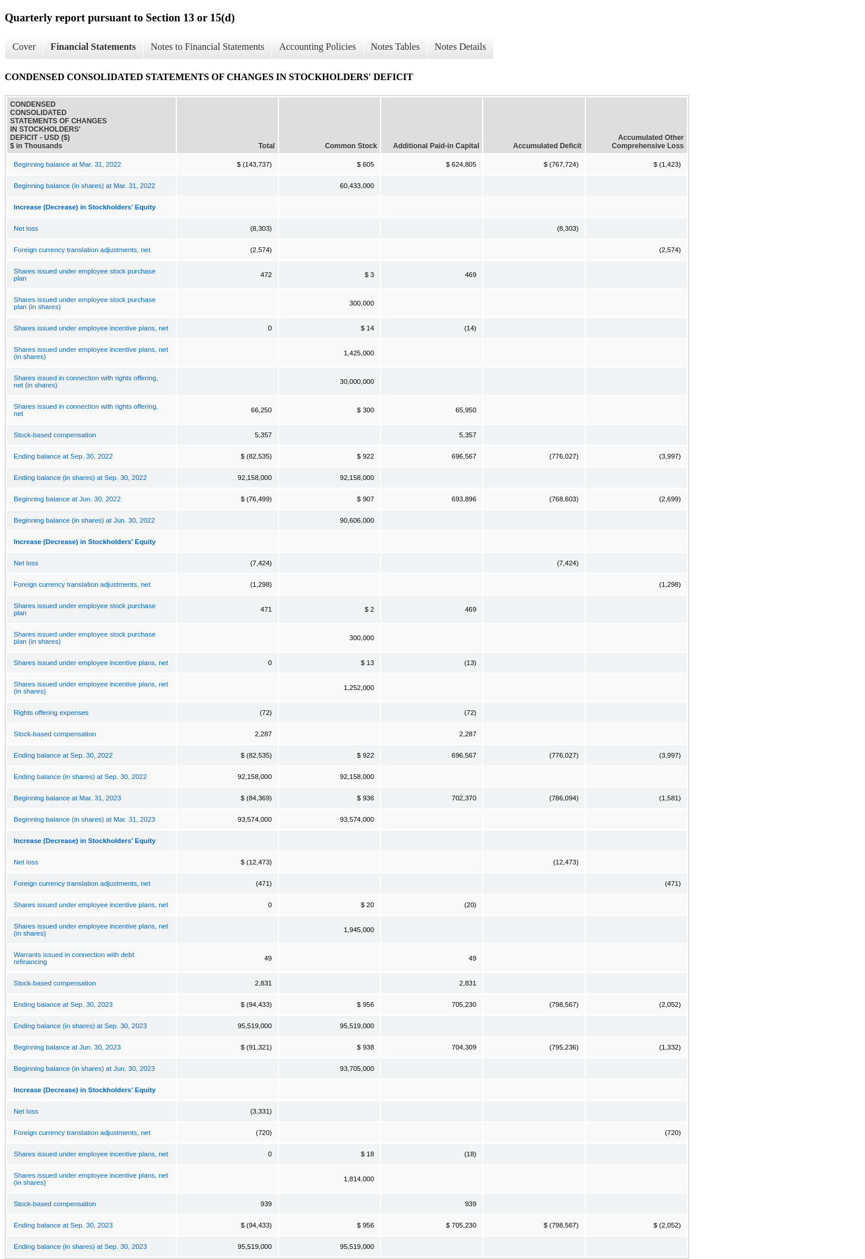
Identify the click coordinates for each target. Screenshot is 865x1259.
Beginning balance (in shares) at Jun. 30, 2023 (84, 1068)
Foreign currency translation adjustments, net (82, 249)
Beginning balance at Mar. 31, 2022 (67, 164)
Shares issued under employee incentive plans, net (91, 328)
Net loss (26, 228)
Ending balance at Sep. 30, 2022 (63, 456)
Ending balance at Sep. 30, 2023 (63, 1004)
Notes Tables (395, 47)
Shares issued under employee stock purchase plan (85, 275)
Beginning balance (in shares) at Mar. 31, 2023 (84, 819)
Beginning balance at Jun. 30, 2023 (67, 1047)
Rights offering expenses (51, 712)
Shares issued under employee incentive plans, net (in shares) (91, 353)
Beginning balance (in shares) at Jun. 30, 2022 (84, 520)
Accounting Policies (317, 47)
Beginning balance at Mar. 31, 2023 (67, 798)
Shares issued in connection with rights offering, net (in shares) (86, 381)
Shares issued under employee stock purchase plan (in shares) (85, 303)
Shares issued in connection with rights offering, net (86, 410)
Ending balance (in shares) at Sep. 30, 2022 (80, 477)
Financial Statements (93, 47)
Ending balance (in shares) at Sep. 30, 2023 (80, 1025)
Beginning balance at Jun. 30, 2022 (67, 499)
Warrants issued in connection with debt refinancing (74, 958)
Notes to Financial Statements (208, 47)
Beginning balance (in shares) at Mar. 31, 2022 (84, 185)
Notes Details (460, 47)
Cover (24, 47)
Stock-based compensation (55, 434)
